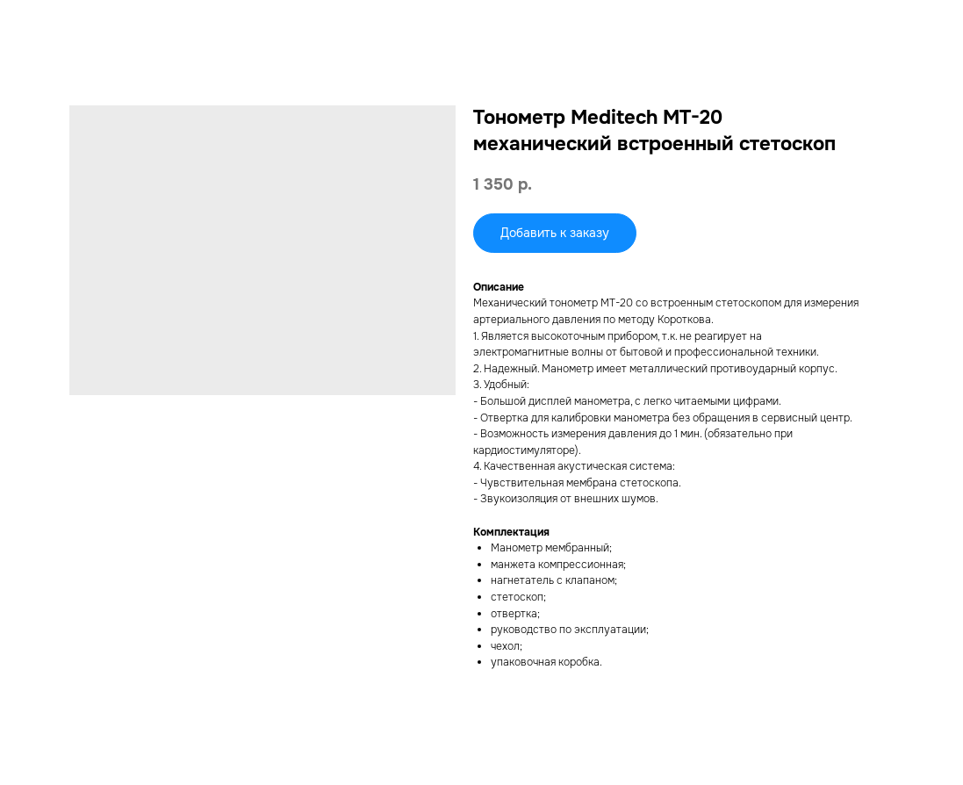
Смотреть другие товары (94, 25)
